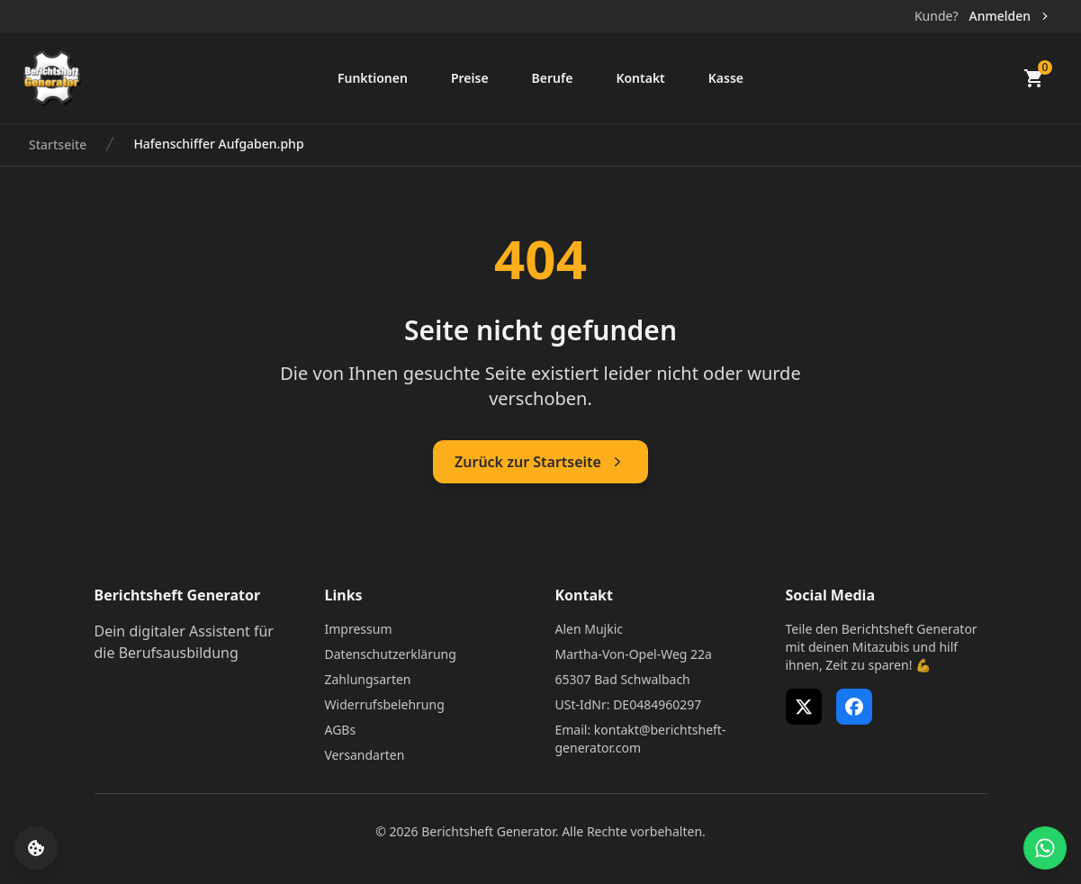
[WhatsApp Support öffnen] (1045, 848)
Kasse (725, 77)
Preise (470, 77)
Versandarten (365, 754)
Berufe (552, 77)
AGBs (340, 729)
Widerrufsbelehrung (385, 704)
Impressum (358, 628)
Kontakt (640, 77)
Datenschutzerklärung (390, 654)
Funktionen (373, 77)
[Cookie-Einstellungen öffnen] (36, 848)
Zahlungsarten (368, 679)
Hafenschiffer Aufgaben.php (218, 143)
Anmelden (1010, 15)
